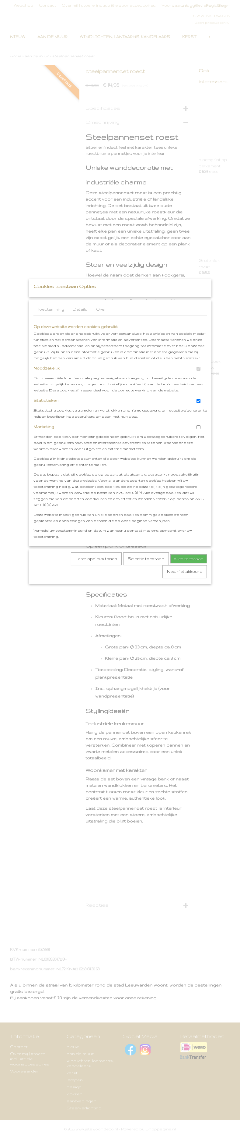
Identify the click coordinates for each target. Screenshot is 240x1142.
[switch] (198, 381)
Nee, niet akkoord (184, 584)
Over (101, 321)
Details (80, 321)
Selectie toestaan (146, 571)
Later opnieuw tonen (96, 571)
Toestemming (50, 321)
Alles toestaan (188, 571)
